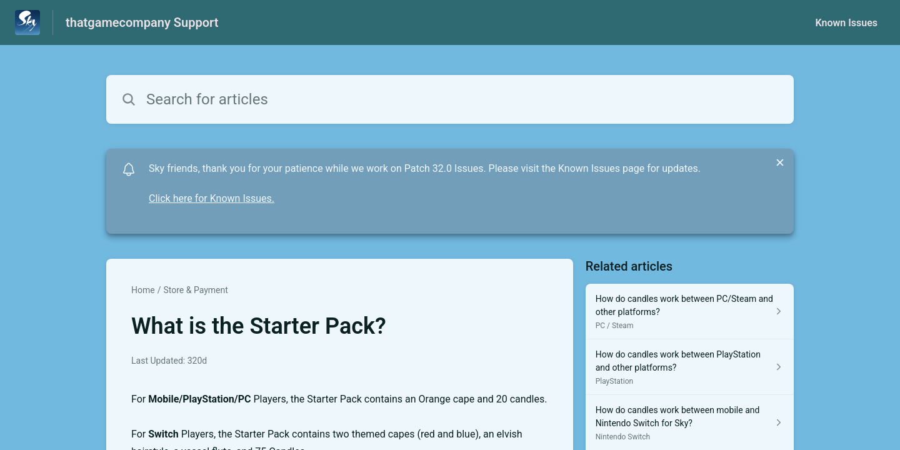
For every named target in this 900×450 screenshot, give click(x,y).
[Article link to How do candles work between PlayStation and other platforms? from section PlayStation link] (690, 367)
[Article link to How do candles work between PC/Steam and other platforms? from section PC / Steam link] (690, 311)
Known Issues (846, 23)
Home (143, 290)
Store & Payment (195, 290)
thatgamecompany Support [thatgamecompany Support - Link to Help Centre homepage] (142, 22)
